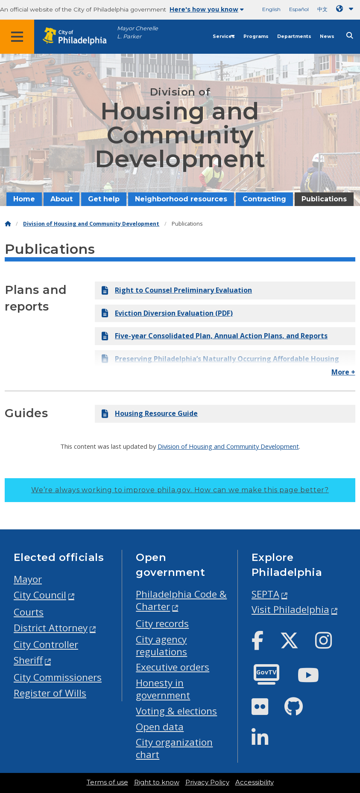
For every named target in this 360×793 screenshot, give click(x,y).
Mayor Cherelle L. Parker (137, 32)
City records (162, 623)
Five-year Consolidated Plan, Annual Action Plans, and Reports (215, 335)
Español (299, 9)
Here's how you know (207, 9)
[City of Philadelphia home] (79, 36)
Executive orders (172, 667)
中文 (322, 9)
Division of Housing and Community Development (91, 223)
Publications (324, 199)
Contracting (264, 199)
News (327, 36)
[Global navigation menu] (17, 37)
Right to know (156, 782)
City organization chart (174, 748)
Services (224, 36)
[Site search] (350, 35)
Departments (294, 36)
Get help (104, 199)
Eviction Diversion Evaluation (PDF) (167, 313)
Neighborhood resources (181, 199)
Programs (256, 36)
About (61, 199)
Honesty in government (163, 689)
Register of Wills (50, 693)
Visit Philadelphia (290, 609)
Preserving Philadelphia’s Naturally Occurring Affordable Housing (220, 358)
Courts (29, 612)
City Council (40, 594)
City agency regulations (161, 645)
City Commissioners (58, 677)
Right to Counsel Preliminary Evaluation (177, 290)
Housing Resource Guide (150, 413)
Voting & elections (176, 710)
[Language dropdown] (346, 9)
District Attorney (51, 627)
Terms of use (107, 782)
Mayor (28, 579)
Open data (160, 726)
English (271, 9)
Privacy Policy (207, 782)
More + (343, 372)
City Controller (46, 644)
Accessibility (254, 782)
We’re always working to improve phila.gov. (180, 490)
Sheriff (28, 660)
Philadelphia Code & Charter (181, 600)
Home (24, 199)
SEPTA (265, 594)
